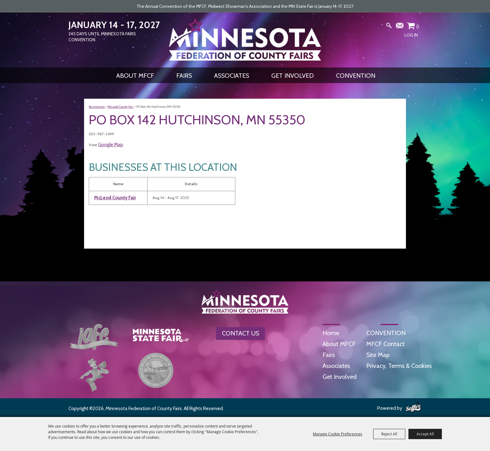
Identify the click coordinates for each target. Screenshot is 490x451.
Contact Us (240, 333)
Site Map (378, 355)
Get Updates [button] (400, 27)
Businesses (97, 106)
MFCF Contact (385, 344)
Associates (231, 75)
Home (330, 333)
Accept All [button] (425, 433)
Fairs (184, 75)
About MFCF (135, 75)
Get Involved (292, 75)
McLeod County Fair (120, 106)
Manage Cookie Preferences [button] (337, 433)
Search (389, 27)
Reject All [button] (389, 433)
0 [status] (417, 26)
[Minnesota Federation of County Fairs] (245, 39)
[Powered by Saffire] (413, 407)
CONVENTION (355, 75)
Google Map (110, 144)
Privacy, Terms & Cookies (399, 365)
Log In (411, 35)
